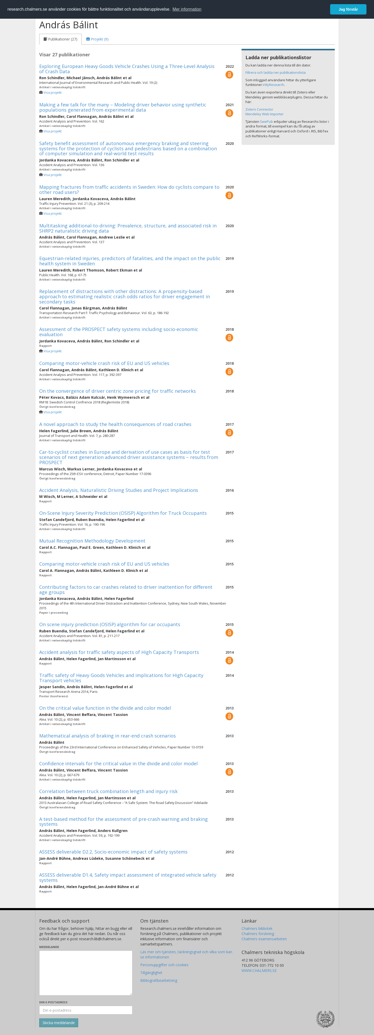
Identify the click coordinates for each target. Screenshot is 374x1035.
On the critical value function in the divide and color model (105, 708)
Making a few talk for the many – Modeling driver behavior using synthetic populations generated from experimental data (122, 107)
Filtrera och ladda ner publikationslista (275, 72)
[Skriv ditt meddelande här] (85, 973)
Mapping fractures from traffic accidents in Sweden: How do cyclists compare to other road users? (129, 189)
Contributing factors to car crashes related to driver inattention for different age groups (125, 589)
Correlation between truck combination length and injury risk (108, 791)
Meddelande (49, 947)
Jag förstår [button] (348, 9)
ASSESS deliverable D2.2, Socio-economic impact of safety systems (113, 852)
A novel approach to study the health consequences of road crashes (115, 424)
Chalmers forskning (258, 933)
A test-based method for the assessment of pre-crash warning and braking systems (123, 821)
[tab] (60, 39)
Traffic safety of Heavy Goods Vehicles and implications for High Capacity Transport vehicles (121, 678)
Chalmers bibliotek (257, 928)
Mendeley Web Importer (264, 114)
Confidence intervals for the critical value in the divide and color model (118, 763)
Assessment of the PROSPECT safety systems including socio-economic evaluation (118, 331)
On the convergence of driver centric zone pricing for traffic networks (117, 391)
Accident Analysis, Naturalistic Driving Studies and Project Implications (118, 490)
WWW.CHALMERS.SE (259, 970)
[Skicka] (58, 1022)
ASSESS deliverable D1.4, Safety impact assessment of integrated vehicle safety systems (127, 877)
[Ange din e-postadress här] (85, 1010)
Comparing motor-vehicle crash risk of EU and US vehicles (104, 363)
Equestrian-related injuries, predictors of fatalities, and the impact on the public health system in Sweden (130, 261)
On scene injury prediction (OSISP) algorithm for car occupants (109, 624)
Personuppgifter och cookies (164, 964)
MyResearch (274, 84)
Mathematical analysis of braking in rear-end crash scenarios (107, 736)
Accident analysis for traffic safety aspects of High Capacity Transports (119, 652)
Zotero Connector (259, 109)
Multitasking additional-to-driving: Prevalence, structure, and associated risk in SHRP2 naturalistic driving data (128, 228)
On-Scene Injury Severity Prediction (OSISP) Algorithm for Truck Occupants (123, 513)
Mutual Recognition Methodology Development (92, 541)
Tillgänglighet (151, 972)
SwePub (266, 121)
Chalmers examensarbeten (264, 938)
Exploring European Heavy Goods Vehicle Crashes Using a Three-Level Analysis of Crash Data (127, 69)
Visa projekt (52, 92)
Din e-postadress (53, 1002)
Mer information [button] (186, 9)
